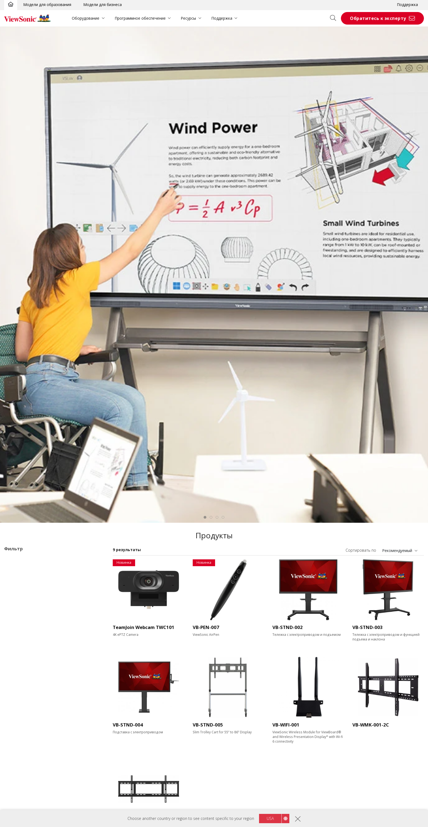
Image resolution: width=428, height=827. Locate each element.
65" (15, 713)
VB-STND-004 (128, 725)
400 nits (19, 808)
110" (17, 750)
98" (15, 735)
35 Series (29, 603)
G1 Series (29, 654)
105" (17, 742)
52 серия (29, 625)
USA (270, 818)
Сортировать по (361, 550)
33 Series (29, 595)
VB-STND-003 (367, 627)
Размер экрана (24, 698)
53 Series (29, 632)
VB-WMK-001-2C (370, 725)
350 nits (19, 801)
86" (15, 728)
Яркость (17, 794)
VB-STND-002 (287, 627)
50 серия (29, 617)
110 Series (30, 647)
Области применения (31, 581)
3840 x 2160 (23, 772)
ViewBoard (22, 588)
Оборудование (85, 18)
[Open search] (335, 18)
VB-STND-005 (208, 725)
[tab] (205, 517)
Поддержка (407, 4)
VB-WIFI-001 (285, 725)
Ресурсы (188, 18)
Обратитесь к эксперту (378, 18)
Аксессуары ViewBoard (25, 567)
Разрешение (22, 764)
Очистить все (89, 560)
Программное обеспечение (140, 18)
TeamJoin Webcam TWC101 (143, 627)
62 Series (29, 639)
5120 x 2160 (23, 779)
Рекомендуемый (397, 550)
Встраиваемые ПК (29, 669)
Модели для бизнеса (102, 4)
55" (15, 705)
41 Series (29, 610)
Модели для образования (47, 4)
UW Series (30, 661)
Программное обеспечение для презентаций (54, 676)
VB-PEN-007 (206, 627)
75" (15, 720)
